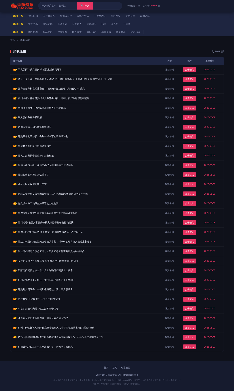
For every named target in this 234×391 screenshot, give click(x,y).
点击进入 (189, 69)
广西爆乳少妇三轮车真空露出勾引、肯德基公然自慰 (45, 346)
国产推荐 (33, 32)
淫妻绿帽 (62, 32)
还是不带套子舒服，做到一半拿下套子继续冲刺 (43, 136)
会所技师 (130, 15)
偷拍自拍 (33, 15)
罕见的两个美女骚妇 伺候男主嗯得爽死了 (40, 69)
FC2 (103, 24)
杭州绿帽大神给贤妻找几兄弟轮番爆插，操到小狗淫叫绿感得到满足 (53, 98)
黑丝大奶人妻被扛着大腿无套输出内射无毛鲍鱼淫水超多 (48, 213)
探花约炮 (47, 32)
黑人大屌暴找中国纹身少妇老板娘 (36, 155)
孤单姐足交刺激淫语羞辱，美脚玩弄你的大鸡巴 (43, 318)
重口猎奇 (91, 32)
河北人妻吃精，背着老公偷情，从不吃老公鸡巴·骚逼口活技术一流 (53, 193)
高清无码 (47, 24)
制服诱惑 (145, 15)
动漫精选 (135, 32)
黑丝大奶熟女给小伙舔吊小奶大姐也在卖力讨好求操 (45, 165)
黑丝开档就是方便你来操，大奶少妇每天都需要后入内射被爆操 (51, 251)
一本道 (127, 24)
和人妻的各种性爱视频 (30, 117)
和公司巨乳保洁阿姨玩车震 (32, 184)
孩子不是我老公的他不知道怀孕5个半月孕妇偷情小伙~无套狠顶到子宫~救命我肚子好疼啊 (65, 79)
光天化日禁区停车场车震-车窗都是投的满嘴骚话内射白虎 (48, 260)
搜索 (114, 367)
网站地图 (125, 367)
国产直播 (77, 32)
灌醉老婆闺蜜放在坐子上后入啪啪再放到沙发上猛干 (45, 270)
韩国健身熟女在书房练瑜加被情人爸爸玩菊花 (42, 107)
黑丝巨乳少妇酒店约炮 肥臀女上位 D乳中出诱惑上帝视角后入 (50, 232)
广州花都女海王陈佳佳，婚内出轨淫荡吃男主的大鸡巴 (46, 280)
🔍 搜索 (84, 5)
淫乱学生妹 (83, 15)
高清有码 (62, 24)
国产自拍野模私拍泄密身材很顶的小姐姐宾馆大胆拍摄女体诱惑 (51, 88)
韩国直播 (106, 32)
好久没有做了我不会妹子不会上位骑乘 (38, 203)
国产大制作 (49, 15)
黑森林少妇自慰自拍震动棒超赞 (34, 146)
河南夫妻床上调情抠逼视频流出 (34, 127)
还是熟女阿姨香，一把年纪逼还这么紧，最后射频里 (45, 289)
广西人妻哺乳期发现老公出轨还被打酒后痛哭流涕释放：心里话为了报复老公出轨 (61, 337)
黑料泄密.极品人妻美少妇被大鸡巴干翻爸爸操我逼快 (45, 222)
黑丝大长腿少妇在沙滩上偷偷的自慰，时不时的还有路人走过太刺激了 (55, 241)
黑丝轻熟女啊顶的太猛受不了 (33, 174)
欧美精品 (121, 32)
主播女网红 (100, 15)
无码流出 (91, 24)
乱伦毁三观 (66, 15)
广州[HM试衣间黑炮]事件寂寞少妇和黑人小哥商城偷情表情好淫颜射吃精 (56, 327)
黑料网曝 (115, 15)
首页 (12, 40)
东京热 (114, 24)
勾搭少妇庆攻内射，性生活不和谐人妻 (38, 308)
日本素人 (77, 24)
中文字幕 (33, 24)
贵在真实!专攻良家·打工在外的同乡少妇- (39, 299)
